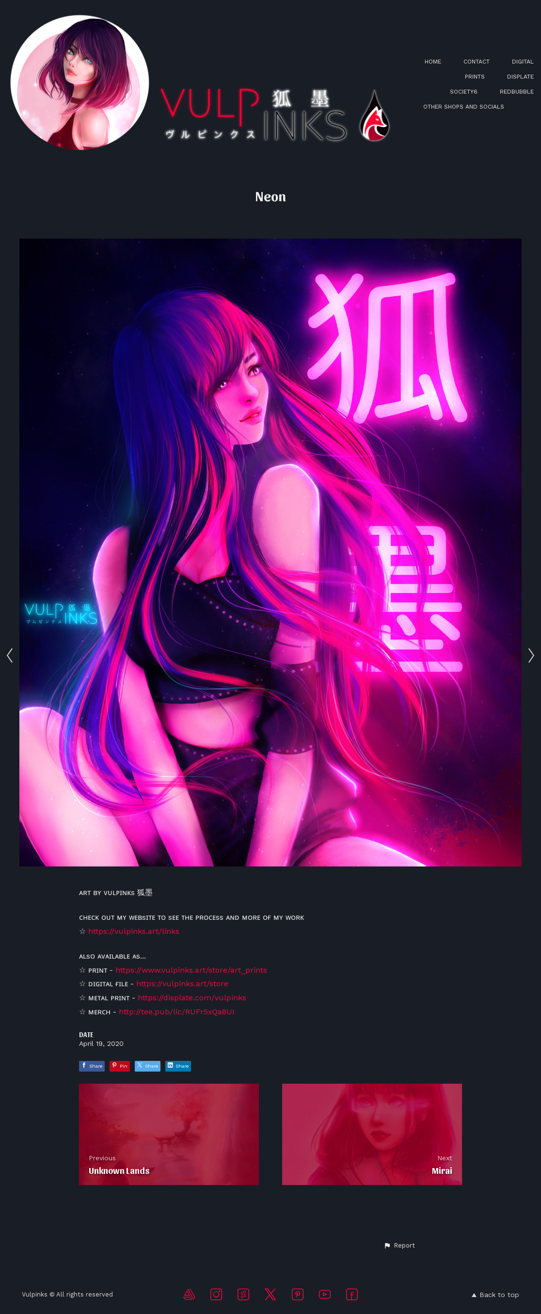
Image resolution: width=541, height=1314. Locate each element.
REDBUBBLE (517, 91)
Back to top (495, 1294)
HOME (433, 61)
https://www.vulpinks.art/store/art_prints (191, 970)
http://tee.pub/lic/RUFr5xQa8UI (177, 1011)
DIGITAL (523, 61)
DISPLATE (520, 76)
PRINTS (475, 76)
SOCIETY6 (463, 91)
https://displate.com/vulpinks (192, 997)
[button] (399, 1245)
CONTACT (476, 61)
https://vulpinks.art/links (133, 931)
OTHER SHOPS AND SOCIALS (463, 106)
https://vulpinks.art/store (182, 983)
